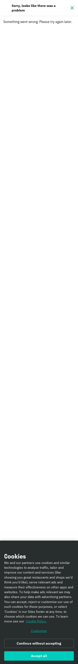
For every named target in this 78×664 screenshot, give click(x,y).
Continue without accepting (39, 644)
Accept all (39, 657)
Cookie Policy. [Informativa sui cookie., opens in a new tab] (36, 622)
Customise (39, 632)
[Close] (72, 7)
